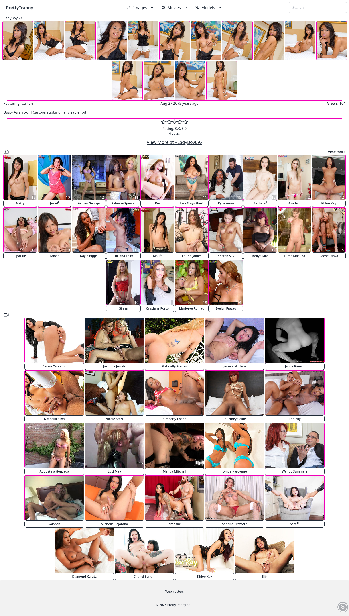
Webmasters (174, 591)
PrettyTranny (20, 7)
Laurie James (191, 256)
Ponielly (295, 419)
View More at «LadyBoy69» (174, 142)
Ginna (123, 308)
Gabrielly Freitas (174, 366)
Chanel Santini (144, 576)
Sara (294, 523)
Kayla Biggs (88, 256)
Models (208, 7)
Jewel (54, 203)
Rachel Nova (328, 256)
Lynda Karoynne (234, 471)
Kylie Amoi (226, 203)
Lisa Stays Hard (191, 203)
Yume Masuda (294, 256)
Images (140, 7)
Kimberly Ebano (174, 419)
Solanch (54, 524)
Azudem (294, 203)
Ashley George (89, 203)
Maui (157, 255)
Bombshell (174, 524)
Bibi (265, 576)
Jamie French (294, 366)
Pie (157, 203)
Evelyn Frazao (226, 308)
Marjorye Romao (191, 308)
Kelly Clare (260, 256)
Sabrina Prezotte (234, 524)
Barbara (260, 203)
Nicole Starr (114, 419)
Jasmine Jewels (114, 366)
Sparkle (20, 256)
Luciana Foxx (123, 256)
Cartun (27, 103)
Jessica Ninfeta (234, 366)
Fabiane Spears (123, 203)
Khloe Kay (328, 203)
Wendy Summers (295, 471)
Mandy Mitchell (174, 471)
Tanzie (54, 256)
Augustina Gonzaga (54, 471)
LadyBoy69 (13, 18)
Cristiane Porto (157, 308)
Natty (20, 203)
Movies (174, 7)
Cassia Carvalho (54, 366)
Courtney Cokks (234, 419)
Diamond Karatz (84, 576)
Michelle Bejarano (114, 524)
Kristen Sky (225, 256)
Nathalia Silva (54, 419)
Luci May (114, 471)
